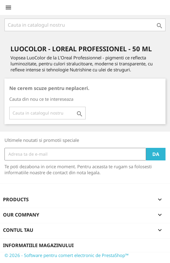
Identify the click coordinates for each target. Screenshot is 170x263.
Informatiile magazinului (38, 245)
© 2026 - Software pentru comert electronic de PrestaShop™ (66, 255)
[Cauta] (85, 25)
